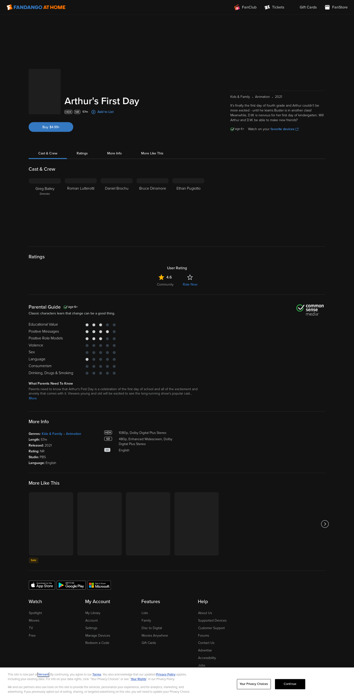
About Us (205, 613)
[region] (177, 683)
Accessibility (207, 658)
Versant (43, 674)
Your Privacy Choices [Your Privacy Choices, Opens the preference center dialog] (254, 684)
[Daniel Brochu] (116, 208)
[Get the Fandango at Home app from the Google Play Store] (71, 585)
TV (31, 628)
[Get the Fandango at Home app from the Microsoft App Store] (99, 585)
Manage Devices (97, 635)
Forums (203, 635)
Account (91, 620)
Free (32, 635)
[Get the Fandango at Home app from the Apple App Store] (42, 585)
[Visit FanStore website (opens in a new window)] (336, 7)
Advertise (205, 650)
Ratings (82, 153)
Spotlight (35, 613)
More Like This (152, 153)
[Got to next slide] (324, 524)
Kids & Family (52, 434)
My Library (92, 613)
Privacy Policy (166, 674)
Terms (96, 674)
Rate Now (190, 284)
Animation (73, 434)
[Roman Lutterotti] (80, 208)
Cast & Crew (47, 153)
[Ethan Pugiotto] (188, 208)
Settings (91, 628)
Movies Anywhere (155, 635)
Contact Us (206, 643)
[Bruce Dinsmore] (152, 208)
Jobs (201, 665)
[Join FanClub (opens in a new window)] (245, 7)
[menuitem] (304, 7)
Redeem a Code (97, 643)
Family (146, 620)
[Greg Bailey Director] (45, 208)
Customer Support (211, 628)
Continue (290, 684)
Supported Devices (212, 620)
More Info (114, 153)
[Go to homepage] (36, 7)
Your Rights (138, 679)
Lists (145, 613)
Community (165, 284)
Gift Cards (149, 643)
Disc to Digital (152, 628)
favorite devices (284, 129)
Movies (34, 620)
